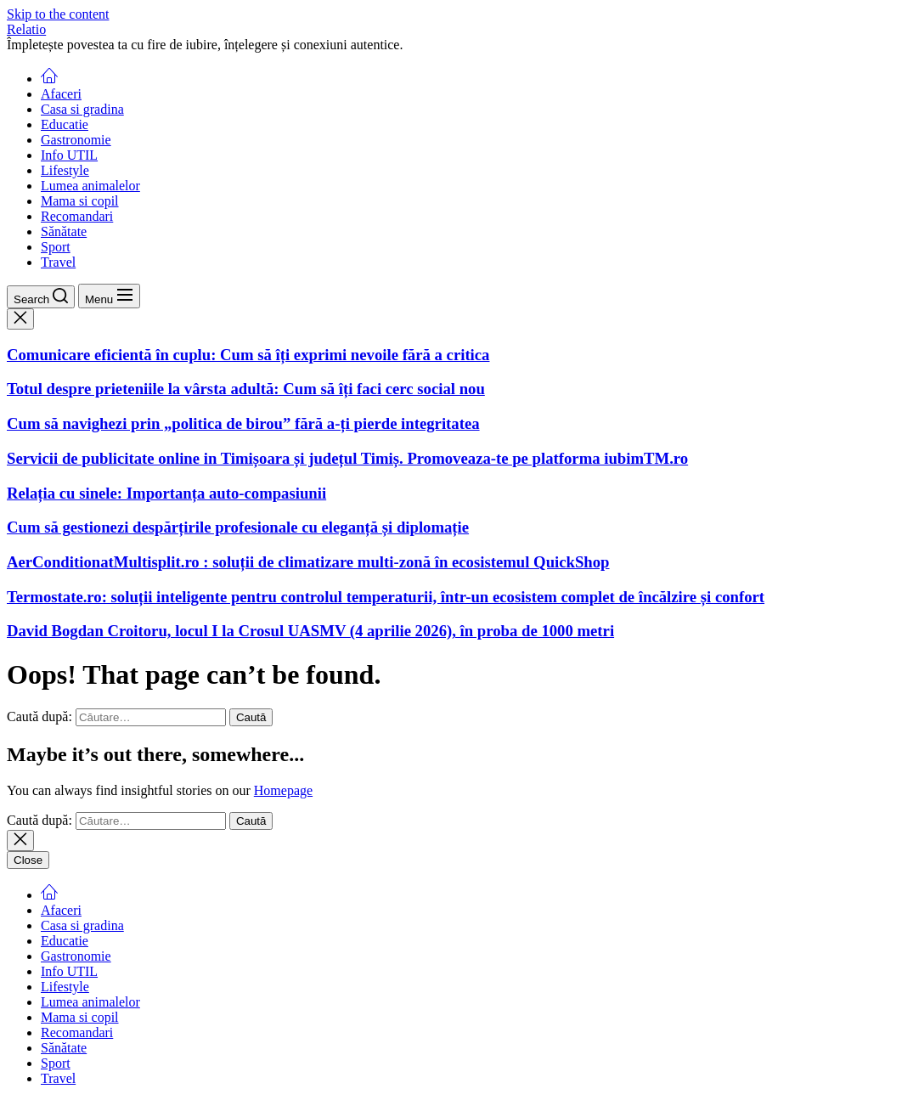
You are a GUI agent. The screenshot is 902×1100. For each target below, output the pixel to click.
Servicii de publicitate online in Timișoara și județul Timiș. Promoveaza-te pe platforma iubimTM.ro (347, 458)
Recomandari (77, 216)
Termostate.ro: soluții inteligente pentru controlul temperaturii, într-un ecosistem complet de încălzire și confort (385, 597)
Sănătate (64, 231)
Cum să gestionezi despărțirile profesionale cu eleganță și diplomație (238, 527)
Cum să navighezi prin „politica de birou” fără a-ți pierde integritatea (243, 423)
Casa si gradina (82, 109)
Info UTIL (69, 155)
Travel (58, 262)
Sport (55, 247)
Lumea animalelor (90, 185)
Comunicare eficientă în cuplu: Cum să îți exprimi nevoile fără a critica (248, 355)
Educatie (64, 124)
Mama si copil (80, 201)
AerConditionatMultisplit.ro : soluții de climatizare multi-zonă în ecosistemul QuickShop (308, 562)
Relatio (26, 29)
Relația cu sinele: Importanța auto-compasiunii (166, 493)
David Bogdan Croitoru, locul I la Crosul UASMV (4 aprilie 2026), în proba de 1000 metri (310, 631)
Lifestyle (65, 170)
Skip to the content (58, 14)
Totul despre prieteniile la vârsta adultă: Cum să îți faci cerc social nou (246, 389)
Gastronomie (76, 140)
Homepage (283, 790)
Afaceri (61, 94)
